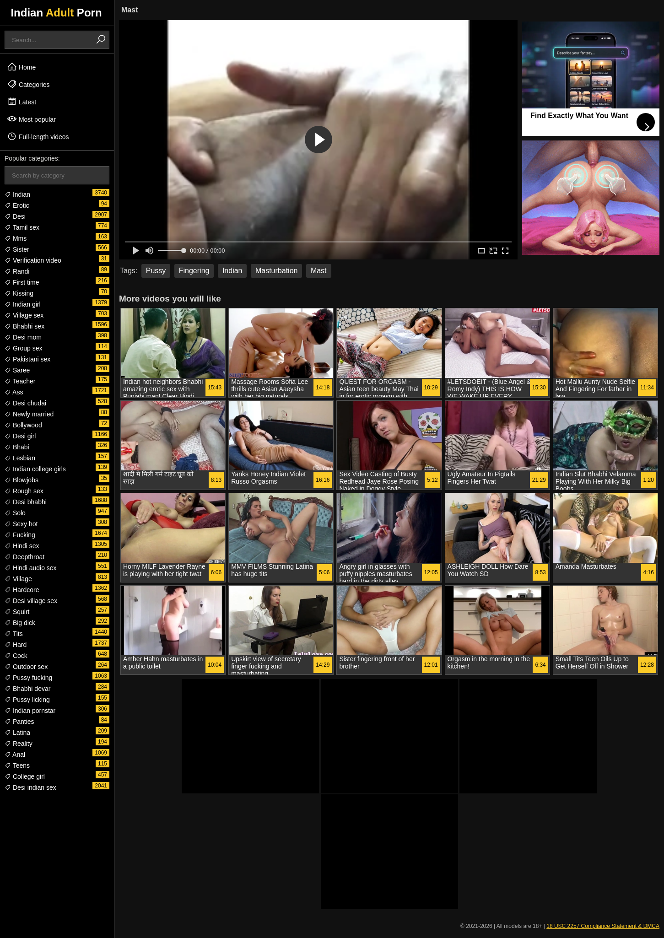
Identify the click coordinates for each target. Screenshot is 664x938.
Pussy (156, 271)
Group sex (23, 348)
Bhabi (17, 447)
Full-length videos (38, 136)
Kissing (19, 293)
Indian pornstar (30, 710)
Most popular (31, 119)
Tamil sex (22, 227)
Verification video (33, 260)
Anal (15, 754)
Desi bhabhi (26, 502)
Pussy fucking (28, 677)
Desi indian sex (30, 787)
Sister (17, 249)
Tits (14, 633)
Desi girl (20, 436)
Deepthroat (24, 557)
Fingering (194, 271)
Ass (14, 392)
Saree (17, 370)
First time (22, 282)
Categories (28, 84)
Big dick (20, 622)
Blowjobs (21, 480)
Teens (17, 765)
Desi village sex (31, 600)
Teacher (20, 381)
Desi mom (23, 337)
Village (18, 578)
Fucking (20, 535)
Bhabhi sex (24, 326)
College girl (25, 776)
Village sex (24, 315)
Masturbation (276, 271)
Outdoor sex (26, 666)
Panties (19, 721)
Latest (21, 102)
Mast (319, 271)
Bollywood (23, 425)
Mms (16, 238)
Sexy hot (21, 524)
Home (21, 67)
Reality (18, 743)
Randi (17, 271)
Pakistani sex (27, 359)
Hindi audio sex (31, 567)
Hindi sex (22, 546)
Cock (16, 655)
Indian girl (23, 304)
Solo (15, 513)
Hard (16, 644)
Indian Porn (56, 12)
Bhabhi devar (27, 688)
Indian (17, 194)
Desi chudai (25, 403)
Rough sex (24, 491)
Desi (15, 216)
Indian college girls (35, 469)
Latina (17, 732)
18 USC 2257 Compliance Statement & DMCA (602, 926)
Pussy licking (27, 699)
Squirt (17, 611)
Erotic (17, 205)
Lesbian (20, 458)
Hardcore (22, 589)
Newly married (29, 414)
